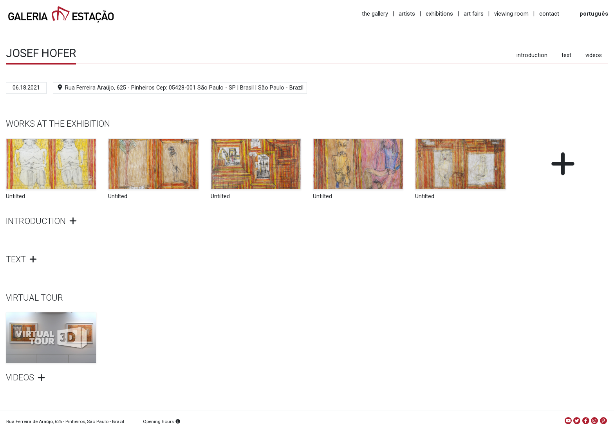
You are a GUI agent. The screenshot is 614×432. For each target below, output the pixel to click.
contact (549, 13)
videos (593, 55)
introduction (531, 55)
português (594, 13)
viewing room (511, 13)
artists (407, 13)
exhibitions (439, 13)
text (566, 55)
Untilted (15, 196)
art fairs (474, 13)
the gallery (375, 13)
